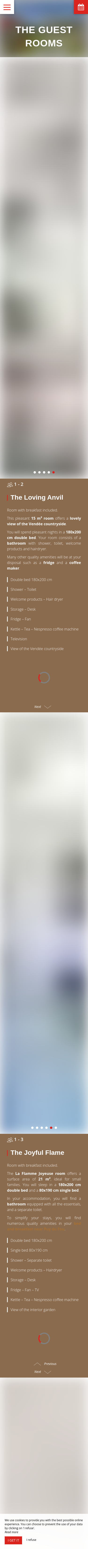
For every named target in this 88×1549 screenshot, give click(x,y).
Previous (45, 1082)
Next (42, 566)
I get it (13, 1540)
